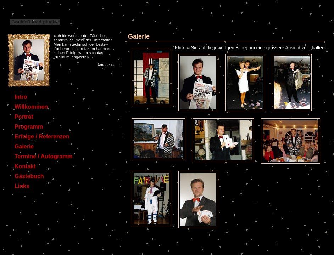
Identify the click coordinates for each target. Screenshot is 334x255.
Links (22, 186)
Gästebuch (29, 176)
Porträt (24, 117)
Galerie (24, 146)
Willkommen (31, 107)
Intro (21, 97)
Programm (29, 127)
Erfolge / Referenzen (42, 137)
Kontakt (25, 166)
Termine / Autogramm (44, 156)
